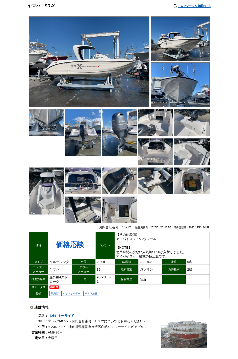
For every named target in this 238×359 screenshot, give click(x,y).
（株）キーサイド (61, 316)
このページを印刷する (194, 6)
